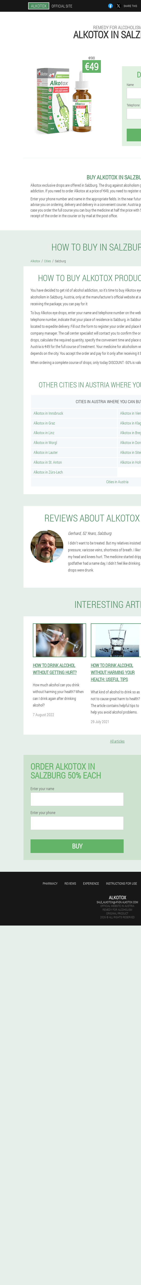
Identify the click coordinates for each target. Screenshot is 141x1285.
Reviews (70, 883)
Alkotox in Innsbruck (48, 413)
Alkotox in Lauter (46, 452)
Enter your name (42, 789)
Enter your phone (42, 812)
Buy (77, 846)
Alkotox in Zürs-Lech (48, 472)
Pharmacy (50, 883)
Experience (91, 883)
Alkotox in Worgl (45, 442)
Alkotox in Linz (44, 432)
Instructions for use (121, 883)
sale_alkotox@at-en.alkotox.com (117, 902)
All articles (117, 741)
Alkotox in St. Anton (48, 462)
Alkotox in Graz (44, 423)
